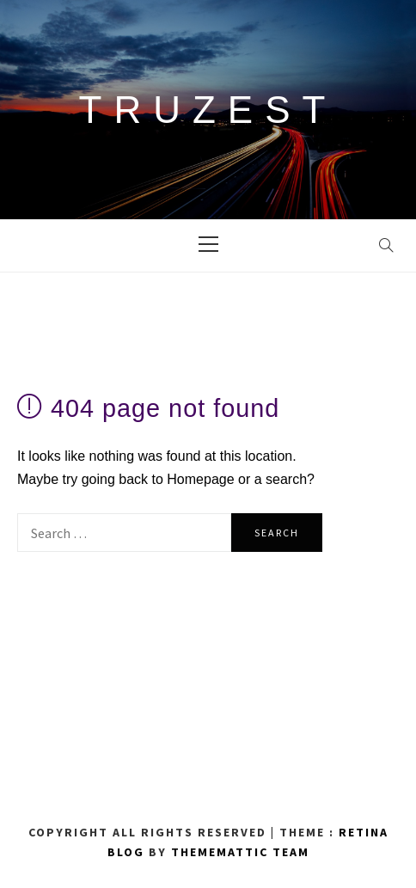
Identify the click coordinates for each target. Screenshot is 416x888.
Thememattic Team (240, 852)
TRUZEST (208, 110)
